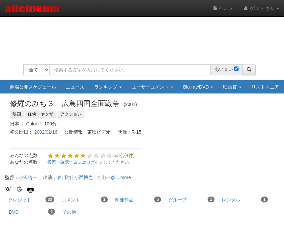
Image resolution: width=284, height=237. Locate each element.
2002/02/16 (45, 132)
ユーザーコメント (152, 87)
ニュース (75, 87)
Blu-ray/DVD (198, 87)
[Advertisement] (143, 36)
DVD (32, 212)
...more (124, 177)
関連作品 (138, 199)
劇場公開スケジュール (33, 87)
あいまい (223, 69)
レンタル (245, 199)
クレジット (31, 199)
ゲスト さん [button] (261, 8)
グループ (191, 199)
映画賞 (232, 87)
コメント (85, 199)
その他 (69, 212)
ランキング (108, 87)
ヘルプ (223, 8)
